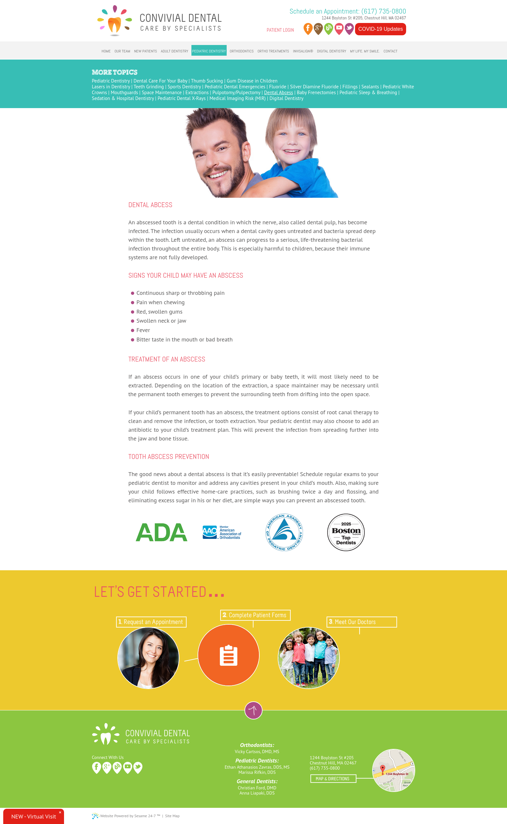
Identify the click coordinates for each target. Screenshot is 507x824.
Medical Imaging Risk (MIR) (238, 98)
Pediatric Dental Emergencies (235, 87)
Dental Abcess (278, 92)
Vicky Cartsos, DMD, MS (257, 751)
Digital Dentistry (286, 98)
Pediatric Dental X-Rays (181, 98)
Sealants (370, 87)
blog (328, 29)
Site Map (172, 815)
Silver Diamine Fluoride (314, 87)
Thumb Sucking (207, 81)
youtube (339, 29)
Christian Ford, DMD (257, 787)
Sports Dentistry (184, 87)
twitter (349, 29)
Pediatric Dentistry (111, 81)
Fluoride (277, 87)
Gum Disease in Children (252, 81)
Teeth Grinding (149, 87)
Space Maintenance (162, 92)
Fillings (350, 87)
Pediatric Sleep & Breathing (368, 92)
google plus (318, 29)
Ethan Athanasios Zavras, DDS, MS (257, 767)
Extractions (197, 92)
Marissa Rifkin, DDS (256, 772)
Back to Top (253, 710)
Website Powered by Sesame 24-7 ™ (130, 815)
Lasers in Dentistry (111, 87)
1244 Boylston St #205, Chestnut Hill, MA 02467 (364, 18)
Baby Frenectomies (316, 92)
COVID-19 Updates (380, 29)
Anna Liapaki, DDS (257, 793)
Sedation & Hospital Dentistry (123, 98)
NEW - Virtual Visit (33, 816)
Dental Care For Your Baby (160, 81)
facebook (308, 29)
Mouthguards (124, 92)
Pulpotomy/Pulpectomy (236, 92)
